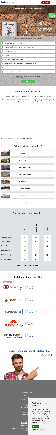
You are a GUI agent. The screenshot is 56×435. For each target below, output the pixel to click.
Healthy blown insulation (28, 392)
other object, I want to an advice (28, 203)
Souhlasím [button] (35, 426)
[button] (1, 20)
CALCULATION (45, 2)
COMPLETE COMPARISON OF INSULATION (28, 266)
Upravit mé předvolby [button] (38, 429)
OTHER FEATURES (28, 81)
